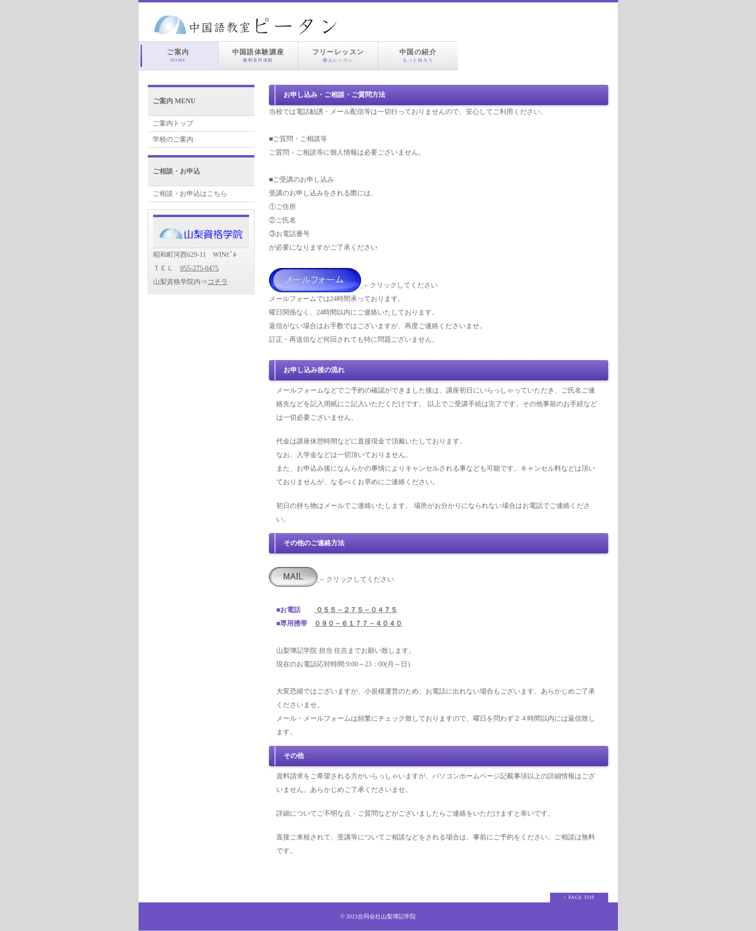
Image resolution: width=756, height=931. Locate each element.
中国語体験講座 (258, 55)
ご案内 (178, 55)
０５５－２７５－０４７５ (355, 610)
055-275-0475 (199, 268)
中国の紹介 (418, 55)
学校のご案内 (173, 139)
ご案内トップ (173, 123)
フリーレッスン (338, 55)
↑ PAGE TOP (579, 897)
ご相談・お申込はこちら (190, 193)
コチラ (217, 281)
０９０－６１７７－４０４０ (358, 623)
